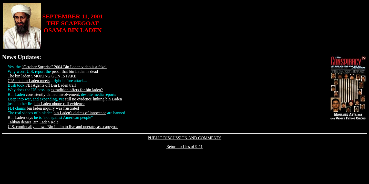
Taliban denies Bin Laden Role (33, 122)
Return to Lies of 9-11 (184, 146)
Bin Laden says (20, 117)
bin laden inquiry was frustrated (53, 108)
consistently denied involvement (52, 94)
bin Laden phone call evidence (59, 103)
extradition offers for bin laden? (77, 90)
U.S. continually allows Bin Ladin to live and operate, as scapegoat (63, 126)
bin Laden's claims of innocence (80, 113)
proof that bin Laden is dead (75, 71)
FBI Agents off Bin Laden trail (50, 85)
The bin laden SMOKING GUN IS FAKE (42, 76)
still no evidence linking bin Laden (93, 99)
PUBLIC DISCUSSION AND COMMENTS (184, 138)
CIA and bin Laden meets (29, 80)
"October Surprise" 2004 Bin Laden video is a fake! (64, 67)
